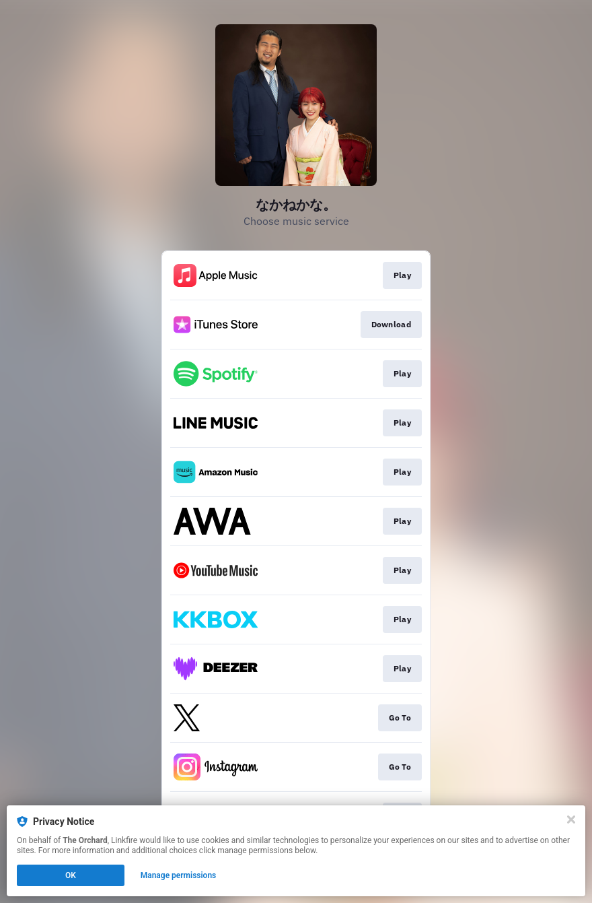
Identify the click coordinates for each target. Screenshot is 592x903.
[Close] (571, 819)
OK (70, 875)
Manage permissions (179, 875)
